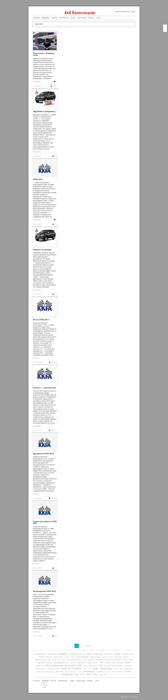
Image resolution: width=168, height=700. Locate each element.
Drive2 (117, 654)
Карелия (125, 660)
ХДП (108, 671)
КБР (130, 660)
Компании (81, 18)
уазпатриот (128, 669)
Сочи (84, 669)
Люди (73, 18)
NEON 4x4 (49, 657)
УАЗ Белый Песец (75, 654)
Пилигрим (107, 666)
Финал (67, 671)
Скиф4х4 (62, 654)
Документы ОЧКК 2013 (43, 453)
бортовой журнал (40, 654)
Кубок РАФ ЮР (82, 663)
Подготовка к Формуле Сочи (43, 54)
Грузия (54, 660)
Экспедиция (66, 674)
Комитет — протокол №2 (44, 387)
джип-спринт (62, 660)
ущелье (39, 671)
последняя (88, 646)
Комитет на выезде (42, 249)
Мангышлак (120, 663)
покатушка (127, 666)
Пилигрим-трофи (117, 666)
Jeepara (41, 657)
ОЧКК (79, 665)
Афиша (91, 18)
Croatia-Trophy (108, 654)
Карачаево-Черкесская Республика (108, 660)
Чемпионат (64, 18)
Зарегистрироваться (122, 11)
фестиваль (60, 671)
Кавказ (84, 660)
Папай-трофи (93, 666)
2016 (100, 674)
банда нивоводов (95, 657)
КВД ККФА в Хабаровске (44, 111)
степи (89, 669)
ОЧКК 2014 (38, 179)
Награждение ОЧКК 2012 (44, 591)
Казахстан (91, 660)
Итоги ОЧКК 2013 (41, 319)
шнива (128, 671)
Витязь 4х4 (117, 657)
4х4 (89, 653)
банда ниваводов (82, 657)
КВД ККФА (41, 663)
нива (127, 662)
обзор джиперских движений (59, 665)
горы (49, 660)
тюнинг (115, 669)
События (44, 685)
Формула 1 (73, 671)
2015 (95, 674)
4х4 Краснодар (79, 12)
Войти (133, 11)
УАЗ (120, 669)
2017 (105, 674)
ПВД (101, 665)
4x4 (84, 654)
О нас (98, 18)
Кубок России (93, 663)
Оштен (85, 666)
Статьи (44, 687)
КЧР (101, 662)
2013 (82, 674)
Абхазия (66, 657)
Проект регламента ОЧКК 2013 (45, 522)
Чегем (113, 671)
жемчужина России (74, 660)
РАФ (57, 669)
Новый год (40, 666)
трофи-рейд (106, 668)
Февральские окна (48, 671)
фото (80, 671)
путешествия (51, 669)
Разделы (45, 681)
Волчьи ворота (40, 660)
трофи (95, 668)
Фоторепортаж (101, 671)
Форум (54, 18)
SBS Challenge (58, 657)
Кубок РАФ (73, 663)
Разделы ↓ (46, 18)
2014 (89, 674)
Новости (44, 683)
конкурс (49, 663)
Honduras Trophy (128, 654)
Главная (36, 18)
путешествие (40, 669)
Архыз (73, 657)
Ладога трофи (110, 663)
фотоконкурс (89, 671)
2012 (76, 674)
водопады (126, 657)
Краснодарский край (60, 663)
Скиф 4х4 (52, 654)
